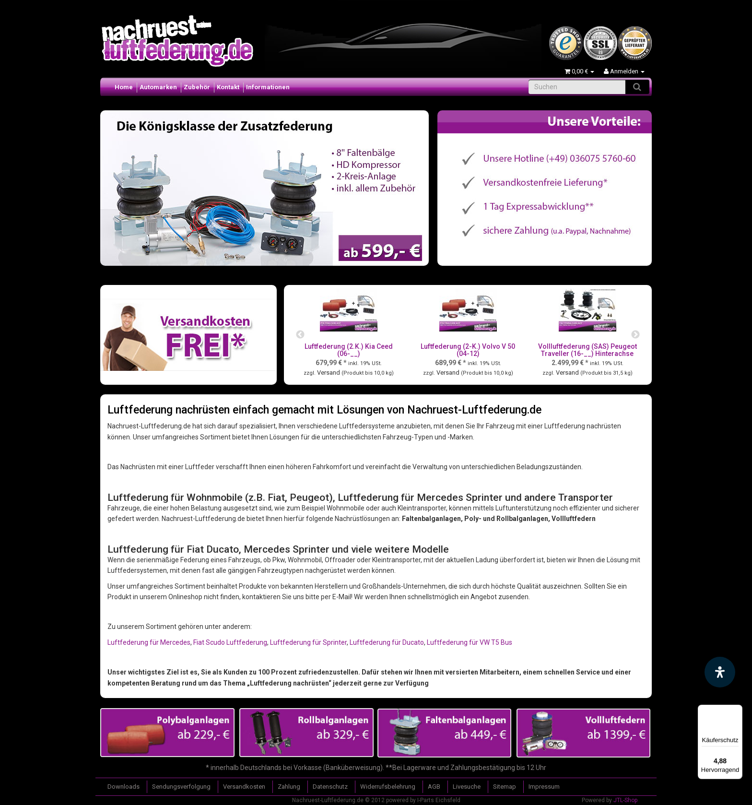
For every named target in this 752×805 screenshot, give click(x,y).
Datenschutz (330, 786)
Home (124, 87)
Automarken (158, 87)
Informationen (268, 87)
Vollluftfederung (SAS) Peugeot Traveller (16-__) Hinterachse (587, 350)
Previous (300, 334)
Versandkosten (244, 786)
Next (635, 334)
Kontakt (228, 87)
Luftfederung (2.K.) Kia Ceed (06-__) (349, 350)
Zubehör (197, 87)
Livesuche (467, 786)
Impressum (544, 786)
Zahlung (289, 786)
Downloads (123, 786)
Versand (329, 372)
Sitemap (504, 786)
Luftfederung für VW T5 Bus (469, 642)
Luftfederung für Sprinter (308, 642)
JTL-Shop (625, 800)
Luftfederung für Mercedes (148, 642)
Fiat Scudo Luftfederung (230, 642)
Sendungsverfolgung (181, 786)
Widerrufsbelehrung (387, 786)
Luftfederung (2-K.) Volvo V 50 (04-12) (468, 350)
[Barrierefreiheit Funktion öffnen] (720, 672)
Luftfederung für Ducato (387, 642)
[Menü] (736, 710)
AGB (434, 786)
